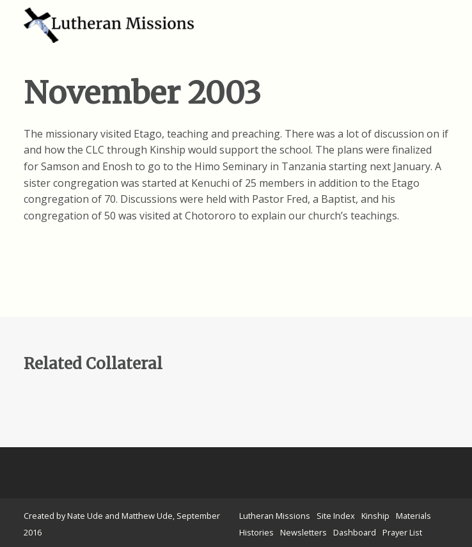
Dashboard (354, 532)
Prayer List (402, 532)
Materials (413, 515)
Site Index (336, 515)
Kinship (375, 515)
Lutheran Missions (274, 515)
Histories (256, 532)
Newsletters (303, 532)
